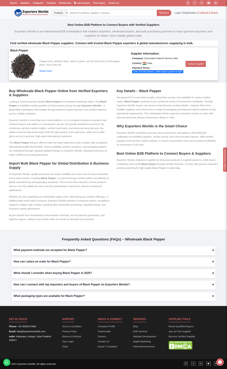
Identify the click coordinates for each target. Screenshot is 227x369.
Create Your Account (225, 160)
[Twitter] (194, 3)
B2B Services (140, 331)
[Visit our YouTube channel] (208, 363)
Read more (45, 71)
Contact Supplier (196, 64)
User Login (68, 341)
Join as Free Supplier (180, 331)
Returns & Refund (71, 336)
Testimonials (104, 331)
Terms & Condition (72, 326)
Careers (102, 336)
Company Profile (106, 326)
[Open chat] (220, 362)
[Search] (164, 13)
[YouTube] (208, 3)
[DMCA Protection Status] (180, 345)
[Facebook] (188, 3)
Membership (65, 3)
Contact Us (113, 3)
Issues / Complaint (107, 346)
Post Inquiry (99, 3)
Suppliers (25, 3)
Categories (38, 3)
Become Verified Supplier (182, 336)
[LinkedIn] (216, 3)
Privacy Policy (69, 331)
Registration (189, 12)
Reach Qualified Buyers (181, 326)
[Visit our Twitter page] (193, 363)
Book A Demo (210, 12)
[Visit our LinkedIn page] (216, 363)
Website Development (144, 336)
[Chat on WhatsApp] (6, 362)
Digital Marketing (142, 341)
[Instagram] (201, 3)
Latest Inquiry (82, 3)
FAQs (65, 346)
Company (51, 3)
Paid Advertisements (144, 346)
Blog (135, 326)
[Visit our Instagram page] (201, 363)
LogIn (178, 12)
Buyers (13, 3)
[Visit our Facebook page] (186, 363)
